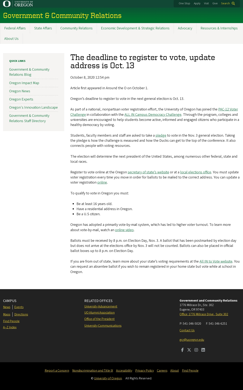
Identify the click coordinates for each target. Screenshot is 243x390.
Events (18, 307)
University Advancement (100, 306)
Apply (197, 3)
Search (225, 3)
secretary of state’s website (148, 172)
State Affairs (43, 28)
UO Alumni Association (99, 312)
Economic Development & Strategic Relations (135, 28)
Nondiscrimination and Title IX (92, 370)
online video (124, 229)
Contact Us (187, 330)
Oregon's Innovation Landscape (33, 107)
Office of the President (99, 319)
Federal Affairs (15, 28)
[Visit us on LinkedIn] (203, 350)
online (102, 182)
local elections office (195, 172)
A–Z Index (10, 327)
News (6, 307)
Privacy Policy (144, 370)
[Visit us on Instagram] (196, 350)
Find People (11, 321)
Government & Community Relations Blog (29, 72)
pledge (160, 135)
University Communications (102, 325)
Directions (21, 314)
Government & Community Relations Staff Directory (29, 118)
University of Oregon (108, 378)
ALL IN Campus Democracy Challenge (152, 114)
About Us (11, 38)
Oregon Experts (21, 99)
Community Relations (76, 28)
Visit (206, 3)
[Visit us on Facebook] (182, 350)
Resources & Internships (219, 28)
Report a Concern (57, 370)
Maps (6, 314)
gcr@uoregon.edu (192, 340)
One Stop (184, 3)
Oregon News (19, 91)
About (174, 370)
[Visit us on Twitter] (189, 350)
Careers (162, 370)
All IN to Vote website (216, 261)
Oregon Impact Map (24, 82)
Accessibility (124, 370)
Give (215, 3)
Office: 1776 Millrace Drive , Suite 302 (204, 314)
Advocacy (185, 28)
